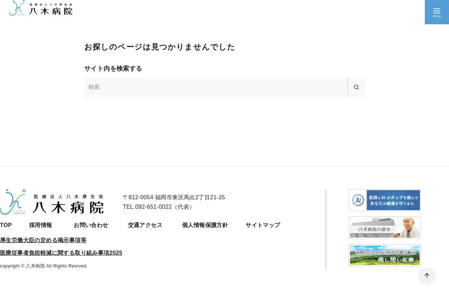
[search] (356, 87)
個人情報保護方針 (205, 225)
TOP (6, 225)
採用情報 (40, 225)
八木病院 (35, 265)
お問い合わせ (91, 225)
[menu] (436, 12)
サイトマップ (263, 225)
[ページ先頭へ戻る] (426, 275)
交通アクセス (145, 225)
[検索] (224, 87)
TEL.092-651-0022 (147, 207)
